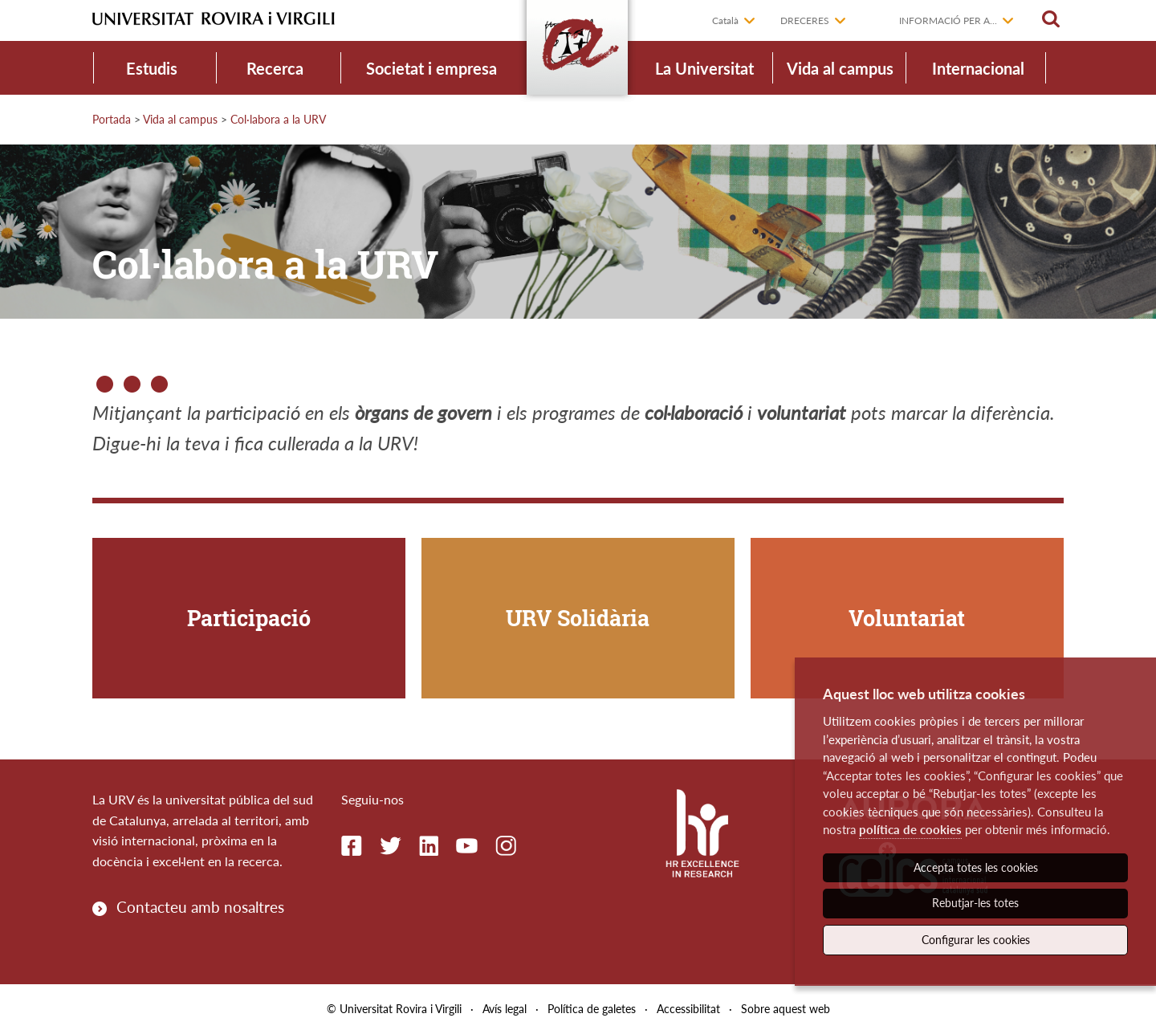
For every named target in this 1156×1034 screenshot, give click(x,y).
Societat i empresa (431, 68)
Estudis (151, 68)
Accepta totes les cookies (976, 867)
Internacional (978, 68)
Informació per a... (948, 20)
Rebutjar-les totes (975, 903)
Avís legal (504, 1009)
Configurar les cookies (976, 939)
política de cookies (910, 829)
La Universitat (704, 68)
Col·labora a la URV (278, 119)
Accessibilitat (688, 1009)
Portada (111, 119)
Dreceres (804, 20)
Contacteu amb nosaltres (200, 907)
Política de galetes (591, 1009)
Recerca (274, 68)
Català (725, 20)
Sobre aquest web (785, 1009)
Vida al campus (840, 68)
